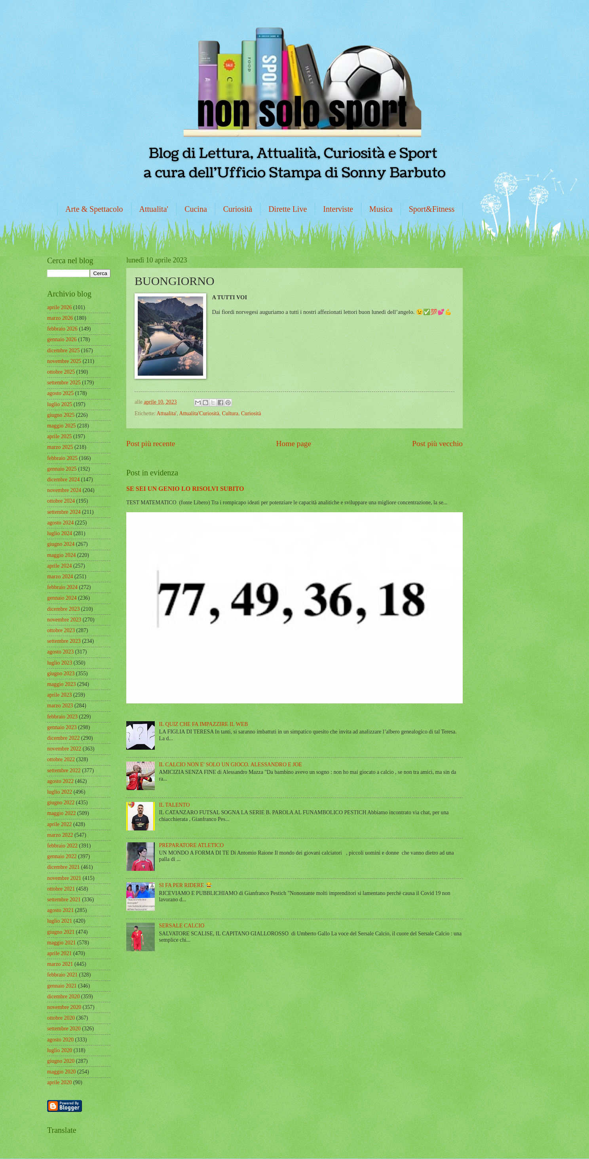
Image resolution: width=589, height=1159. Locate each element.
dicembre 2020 (63, 996)
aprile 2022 (59, 824)
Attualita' (154, 209)
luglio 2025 (59, 404)
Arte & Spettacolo (94, 209)
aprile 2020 (59, 1082)
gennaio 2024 (62, 598)
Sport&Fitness (432, 209)
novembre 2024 (64, 490)
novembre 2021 (64, 878)
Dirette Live (287, 209)
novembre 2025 (64, 361)
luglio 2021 (59, 921)
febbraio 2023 (62, 717)
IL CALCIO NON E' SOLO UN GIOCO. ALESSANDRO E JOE (230, 765)
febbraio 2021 (62, 975)
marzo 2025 (60, 447)
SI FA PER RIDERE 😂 (185, 885)
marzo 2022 (60, 835)
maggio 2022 (61, 813)
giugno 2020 (60, 1061)
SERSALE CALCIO (182, 926)
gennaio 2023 (62, 727)
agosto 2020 (60, 1040)
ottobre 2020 (61, 1018)
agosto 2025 (60, 393)
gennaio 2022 (62, 856)
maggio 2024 (61, 555)
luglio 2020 (59, 1050)
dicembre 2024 (63, 480)
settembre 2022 (64, 770)
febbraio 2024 (62, 587)
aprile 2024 (59, 566)
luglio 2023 (59, 663)
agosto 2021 (60, 910)
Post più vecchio (437, 443)
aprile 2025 (59, 436)
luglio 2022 (59, 792)
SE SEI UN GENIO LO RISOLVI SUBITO (185, 488)
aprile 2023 (59, 695)
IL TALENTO (174, 805)
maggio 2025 (61, 426)
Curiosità (237, 209)
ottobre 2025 (61, 372)
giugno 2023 (60, 673)
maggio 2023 (61, 684)
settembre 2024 (64, 512)
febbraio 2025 (62, 458)
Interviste (338, 209)
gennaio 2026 (62, 339)
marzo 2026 (60, 318)
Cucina (195, 209)
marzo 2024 (60, 577)
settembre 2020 (64, 1029)
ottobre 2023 (61, 630)
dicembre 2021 (63, 867)
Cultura (230, 413)
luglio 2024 (59, 533)
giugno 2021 (60, 932)
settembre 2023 (64, 641)
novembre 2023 (64, 620)
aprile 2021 (59, 953)
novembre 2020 (64, 1007)
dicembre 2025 (63, 350)
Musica (381, 209)
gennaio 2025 (62, 469)
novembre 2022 (64, 749)
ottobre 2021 (61, 889)
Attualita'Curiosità (199, 413)
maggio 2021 (61, 943)
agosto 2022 (60, 781)
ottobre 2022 (61, 759)
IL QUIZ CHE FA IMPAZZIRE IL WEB (203, 724)
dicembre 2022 (63, 738)
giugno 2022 (60, 803)
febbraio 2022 (62, 846)
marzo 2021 (60, 964)
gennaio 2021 (62, 986)
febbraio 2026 (62, 329)
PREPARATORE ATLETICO (191, 845)
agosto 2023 (60, 652)
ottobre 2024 (61, 501)
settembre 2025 (64, 383)
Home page (293, 443)
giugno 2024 (60, 544)
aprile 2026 (59, 307)
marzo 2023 (60, 706)
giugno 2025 (60, 415)
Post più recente (150, 443)
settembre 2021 (64, 899)
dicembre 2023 (63, 609)
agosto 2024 (60, 523)
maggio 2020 (61, 1072)
